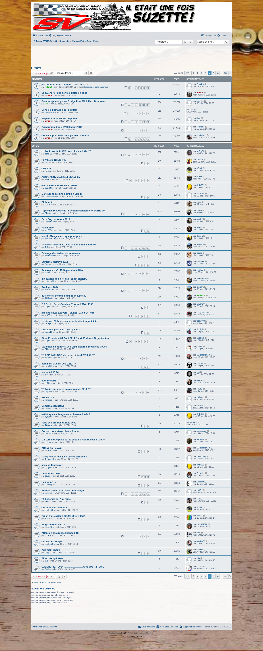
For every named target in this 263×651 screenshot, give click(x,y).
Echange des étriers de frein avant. (61, 253)
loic (46, 104)
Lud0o (199, 490)
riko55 (199, 176)
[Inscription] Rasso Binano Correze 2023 (64, 84)
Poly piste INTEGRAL (53, 160)
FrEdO (199, 389)
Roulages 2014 (49, 287)
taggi (47, 552)
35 (136, 155)
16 (140, 122)
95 (132, 214)
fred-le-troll (50, 112)
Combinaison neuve (52, 405)
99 (148, 214)
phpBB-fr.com (136, 636)
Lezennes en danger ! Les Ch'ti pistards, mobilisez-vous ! (74, 346)
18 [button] (225, 73)
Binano (48, 95)
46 (136, 248)
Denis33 (48, 527)
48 (144, 248)
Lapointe (49, 307)
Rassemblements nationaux (95, 87)
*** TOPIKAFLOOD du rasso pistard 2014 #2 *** (68, 355)
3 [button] (205, 73)
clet (46, 375)
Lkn (191, 109)
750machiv (50, 256)
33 (144, 105)
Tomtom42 (49, 459)
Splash (200, 236)
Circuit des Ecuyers (52, 541)
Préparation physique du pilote (59, 118)
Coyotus (48, 264)
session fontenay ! (52, 465)
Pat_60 (48, 434)
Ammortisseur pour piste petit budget (63, 490)
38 (148, 155)
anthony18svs (51, 281)
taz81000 (201, 321)
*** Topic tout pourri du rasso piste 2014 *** (66, 389)
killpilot (48, 87)
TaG (47, 247)
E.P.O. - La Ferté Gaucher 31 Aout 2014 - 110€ (67, 304)
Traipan (200, 363)
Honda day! (48, 397)
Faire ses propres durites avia (58, 422)
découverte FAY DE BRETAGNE (59, 185)
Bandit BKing (51, 239)
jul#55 (47, 315)
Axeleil (199, 516)
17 (144, 122)
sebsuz (48, 442)
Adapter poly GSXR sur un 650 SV (60, 176)
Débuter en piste (50, 473)
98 (144, 214)
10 (148, 88)
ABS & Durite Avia (51, 448)
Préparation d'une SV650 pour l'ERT (62, 127)
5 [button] (213, 73)
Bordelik (48, 332)
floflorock (49, 400)
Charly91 (201, 473)
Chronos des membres (54, 507)
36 (140, 155)
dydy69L (49, 188)
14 (132, 122)
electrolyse (201, 135)
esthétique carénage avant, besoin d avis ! (65, 414)
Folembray (47, 227)
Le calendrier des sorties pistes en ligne (64, 92)
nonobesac (201, 431)
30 (132, 105)
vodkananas (50, 222)
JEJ (198, 499)
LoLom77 (201, 304)
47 (140, 248)
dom (198, 118)
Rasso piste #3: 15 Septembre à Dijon (62, 270)
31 (136, 105)
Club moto (47, 202)
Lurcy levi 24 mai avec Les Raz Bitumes (64, 456)
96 (136, 214)
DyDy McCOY (203, 312)
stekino (200, 550)
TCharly (48, 425)
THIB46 (48, 298)
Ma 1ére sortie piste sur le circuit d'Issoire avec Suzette (73, 439)
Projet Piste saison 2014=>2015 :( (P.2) (63, 516)
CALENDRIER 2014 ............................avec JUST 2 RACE (72, 566)
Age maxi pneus (50, 550)
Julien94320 (202, 524)
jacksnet (48, 493)
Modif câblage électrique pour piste (61, 236)
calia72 (48, 408)
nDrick (48, 171)
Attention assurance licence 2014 (60, 533)
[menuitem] (52, 35)
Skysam (48, 213)
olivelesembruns (52, 196)
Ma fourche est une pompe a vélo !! (61, 193)
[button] (187, 73)
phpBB (123, 633)
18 (148, 122)
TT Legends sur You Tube (56, 499)
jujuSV (48, 230)
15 (136, 122)
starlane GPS (48, 380)
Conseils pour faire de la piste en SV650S (65, 135)
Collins (48, 569)
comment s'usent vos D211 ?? (58, 363)
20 (148, 130)
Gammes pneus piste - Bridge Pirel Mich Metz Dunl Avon (73, 101)
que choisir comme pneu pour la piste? (63, 295)
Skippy (200, 227)
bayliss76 (49, 510)
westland (200, 261)
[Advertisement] (131, 55)
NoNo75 (200, 151)
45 (132, 248)
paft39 (48, 383)
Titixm (199, 210)
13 (140, 290)
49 (148, 248)
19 (144, 130)
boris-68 (48, 154)
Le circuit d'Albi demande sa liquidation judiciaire (69, 321)
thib (46, 162)
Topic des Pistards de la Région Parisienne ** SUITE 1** (73, 210)
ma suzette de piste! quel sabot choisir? (64, 278)
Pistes (36, 68)
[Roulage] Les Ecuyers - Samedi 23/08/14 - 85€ (67, 312)
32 (140, 105)
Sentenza (201, 295)
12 (136, 290)
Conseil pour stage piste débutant (60, 431)
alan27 (200, 219)
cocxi (199, 202)
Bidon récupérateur (52, 558)
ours (198, 533)
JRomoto (201, 127)
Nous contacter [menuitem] (146, 626)
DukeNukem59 (203, 355)
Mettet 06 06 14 (50, 372)
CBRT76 (46, 168)
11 (148, 113)
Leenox (200, 160)
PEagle (48, 323)
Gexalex (200, 84)
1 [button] (197, 73)
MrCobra (49, 290)
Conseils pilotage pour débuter (59, 109)
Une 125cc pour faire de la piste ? (60, 329)
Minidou (48, 357)
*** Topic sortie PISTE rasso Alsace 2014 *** (66, 151)
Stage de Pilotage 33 (53, 524)
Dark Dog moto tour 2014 (55, 219)
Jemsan (48, 450)
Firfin (47, 179)
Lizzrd (47, 205)
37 (144, 155)
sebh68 (48, 273)
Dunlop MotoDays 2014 (54, 261)
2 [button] (201, 73)
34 (148, 105)
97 (140, 214)
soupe (47, 476)
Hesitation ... (48, 482)
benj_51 (200, 101)
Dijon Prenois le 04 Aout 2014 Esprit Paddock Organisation (75, 338)
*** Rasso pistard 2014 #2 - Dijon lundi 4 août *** (68, 244)
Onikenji (48, 484)
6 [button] (218, 73)
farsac (199, 253)
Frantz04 (200, 193)
